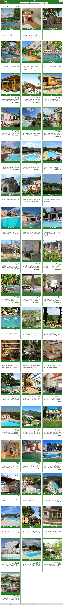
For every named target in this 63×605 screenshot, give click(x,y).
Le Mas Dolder (10, 393)
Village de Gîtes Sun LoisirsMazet (52, 195)
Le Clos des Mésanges (10, 360)
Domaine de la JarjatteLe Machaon (10, 294)
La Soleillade (31, 161)
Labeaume (17, 297)
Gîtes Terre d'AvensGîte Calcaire (10, 261)
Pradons (18, 496)
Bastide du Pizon (52, 426)
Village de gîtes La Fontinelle (52, 161)
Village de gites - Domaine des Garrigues (10, 526)
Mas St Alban (10, 559)
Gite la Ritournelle (52, 360)
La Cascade (52, 393)
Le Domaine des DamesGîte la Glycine (52, 62)
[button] (41, 3)
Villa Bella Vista (31, 227)
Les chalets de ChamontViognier (31, 95)
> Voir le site (17, 402)
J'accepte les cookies (28, 604)
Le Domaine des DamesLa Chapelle (10, 29)
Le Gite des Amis (31, 360)
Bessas (39, 164)
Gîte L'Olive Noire (52, 227)
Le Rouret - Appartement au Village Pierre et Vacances (52, 494)
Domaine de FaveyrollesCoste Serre (31, 294)
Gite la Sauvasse (31, 460)
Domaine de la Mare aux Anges (31, 327)
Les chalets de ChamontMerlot (52, 95)
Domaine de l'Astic (10, 460)
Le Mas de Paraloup (31, 426)
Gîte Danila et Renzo (52, 559)
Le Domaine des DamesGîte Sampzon (52, 29)
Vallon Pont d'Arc (16, 31)
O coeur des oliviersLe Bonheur (10, 128)
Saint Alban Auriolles (15, 231)
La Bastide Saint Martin (31, 393)
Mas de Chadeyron (31, 61)
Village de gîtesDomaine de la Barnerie (31, 195)
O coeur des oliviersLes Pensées (52, 128)
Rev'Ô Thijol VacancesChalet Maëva (31, 560)
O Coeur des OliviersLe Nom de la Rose (31, 128)
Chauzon (59, 231)
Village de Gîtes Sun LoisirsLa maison (10, 195)
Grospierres (17, 131)
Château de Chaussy (52, 460)
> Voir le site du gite (15, 36)
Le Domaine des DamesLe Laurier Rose (10, 62)
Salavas (18, 430)
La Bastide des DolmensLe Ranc (10, 593)
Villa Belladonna (10, 227)
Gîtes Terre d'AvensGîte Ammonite (31, 261)
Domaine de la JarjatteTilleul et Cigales (52, 328)
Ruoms (18, 98)
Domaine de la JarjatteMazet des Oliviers (10, 328)
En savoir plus (35, 604)
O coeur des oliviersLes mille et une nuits (10, 162)
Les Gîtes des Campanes (52, 526)
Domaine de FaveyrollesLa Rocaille (52, 294)
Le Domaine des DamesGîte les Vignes (31, 29)
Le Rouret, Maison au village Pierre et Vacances (31, 493)
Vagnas (18, 463)
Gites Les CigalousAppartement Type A (10, 427)
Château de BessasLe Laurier (31, 527)
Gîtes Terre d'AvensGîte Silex (52, 261)
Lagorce (39, 430)
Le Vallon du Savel (10, 493)
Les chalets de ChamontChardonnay (10, 95)
